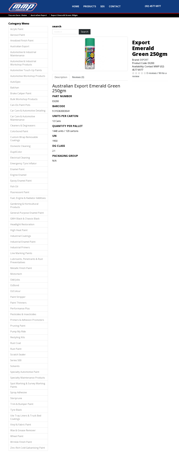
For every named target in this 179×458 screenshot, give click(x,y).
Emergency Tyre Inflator (23, 163)
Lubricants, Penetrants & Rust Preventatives (26, 260)
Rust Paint (15, 348)
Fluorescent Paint (19, 192)
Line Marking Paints (21, 253)
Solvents (15, 366)
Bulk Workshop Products (24, 99)
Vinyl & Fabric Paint (20, 424)
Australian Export (39, 15)
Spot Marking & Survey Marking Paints (27, 385)
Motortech (16, 273)
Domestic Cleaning (20, 146)
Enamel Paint (17, 169)
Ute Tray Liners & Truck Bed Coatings (25, 417)
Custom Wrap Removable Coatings (24, 138)
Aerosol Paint (17, 34)
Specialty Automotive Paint (24, 371)
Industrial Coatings (20, 236)
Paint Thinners (18, 302)
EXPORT (144, 59)
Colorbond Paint (19, 131)
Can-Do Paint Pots (20, 105)
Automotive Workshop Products (27, 76)
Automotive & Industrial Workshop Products (23, 63)
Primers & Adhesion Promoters (27, 319)
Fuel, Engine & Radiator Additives (28, 198)
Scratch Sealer (18, 354)
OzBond (14, 285)
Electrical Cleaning (20, 157)
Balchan (14, 87)
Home (24, 15)
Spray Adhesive (18, 392)
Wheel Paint (16, 436)
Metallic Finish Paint (21, 268)
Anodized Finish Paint (21, 40)
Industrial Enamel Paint (22, 241)
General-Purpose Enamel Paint (27, 212)
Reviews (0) (78, 77)
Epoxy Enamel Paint (21, 180)
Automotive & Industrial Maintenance (23, 54)
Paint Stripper (17, 296)
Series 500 (15, 360)
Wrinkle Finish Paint (21, 442)
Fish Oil (14, 186)
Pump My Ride (18, 331)
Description (61, 77)
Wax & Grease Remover (23, 430)
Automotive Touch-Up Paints (26, 70)
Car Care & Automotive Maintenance (22, 118)
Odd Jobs (15, 279)
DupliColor (16, 151)
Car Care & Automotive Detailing (27, 110)
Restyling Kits (17, 337)
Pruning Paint (17, 325)
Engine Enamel (18, 174)
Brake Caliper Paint (20, 93)
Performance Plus (20, 308)
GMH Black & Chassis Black (25, 218)
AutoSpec (15, 81)
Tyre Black (16, 409)
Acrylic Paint (16, 29)
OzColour (15, 291)
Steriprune (16, 398)
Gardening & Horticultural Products (24, 205)
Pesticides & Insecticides (23, 314)
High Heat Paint (19, 230)
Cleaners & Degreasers (22, 125)
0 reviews (152, 73)
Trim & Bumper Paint (21, 404)
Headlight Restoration (22, 224)
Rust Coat (15, 343)
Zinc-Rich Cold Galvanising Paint (27, 447)
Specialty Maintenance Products (27, 377)
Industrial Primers (20, 247)
